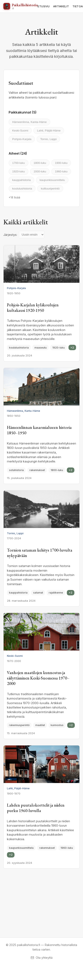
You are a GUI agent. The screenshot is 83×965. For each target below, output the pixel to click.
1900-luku (61, 162)
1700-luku (18, 162)
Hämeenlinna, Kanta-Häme (29, 122)
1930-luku (40, 171)
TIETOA (77, 6)
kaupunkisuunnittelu (52, 180)
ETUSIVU (44, 6)
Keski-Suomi (20, 130)
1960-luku (61, 171)
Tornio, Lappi (48, 139)
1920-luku (18, 171)
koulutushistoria (22, 188)
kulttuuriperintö (50, 188)
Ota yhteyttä (42, 957)
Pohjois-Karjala (21, 139)
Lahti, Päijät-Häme (49, 130)
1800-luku (40, 162)
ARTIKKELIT (61, 6)
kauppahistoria (21, 180)
